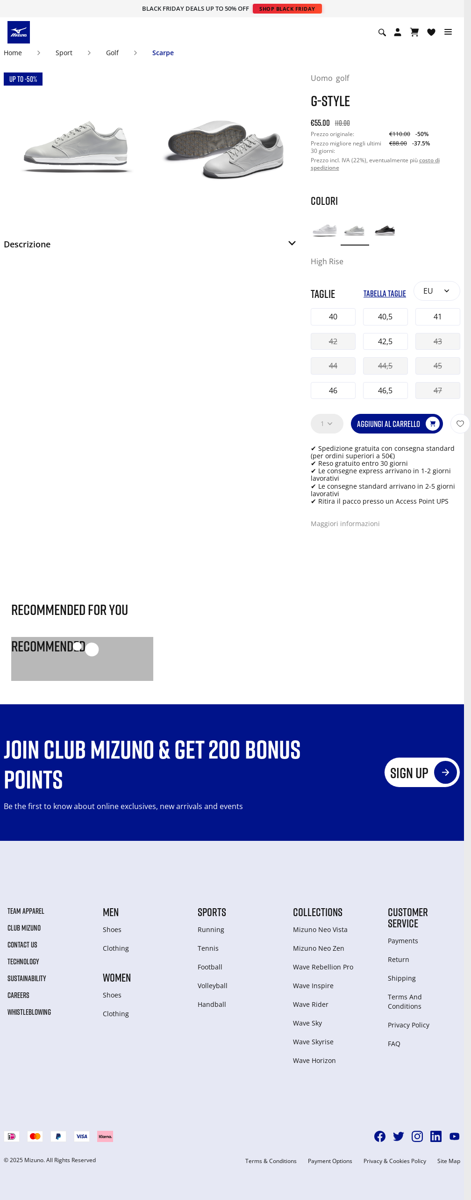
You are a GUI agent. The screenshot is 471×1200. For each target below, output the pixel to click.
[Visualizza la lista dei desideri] (431, 32)
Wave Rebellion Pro (323, 966)
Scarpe (163, 52)
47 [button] (438, 390)
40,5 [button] (385, 316)
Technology (23, 961)
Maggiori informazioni (345, 523)
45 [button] (438, 366)
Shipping (402, 978)
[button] (151, 247)
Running (211, 929)
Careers (18, 995)
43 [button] (438, 341)
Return (398, 959)
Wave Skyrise (313, 1041)
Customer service (408, 917)
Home (13, 52)
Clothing (116, 948)
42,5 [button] (385, 341)
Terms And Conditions (405, 1001)
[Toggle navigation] (448, 32)
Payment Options (330, 1161)
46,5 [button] (385, 390)
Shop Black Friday (287, 8)
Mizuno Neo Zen (318, 948)
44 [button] (333, 366)
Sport (64, 52)
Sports (212, 912)
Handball (212, 1004)
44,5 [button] (385, 366)
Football (210, 966)
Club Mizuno (24, 928)
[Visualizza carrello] (414, 32)
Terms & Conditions (271, 1161)
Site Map (448, 1161)
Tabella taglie (385, 293)
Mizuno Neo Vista (320, 929)
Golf (112, 52)
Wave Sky (307, 1023)
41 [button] (438, 316)
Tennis (208, 948)
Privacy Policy (408, 1024)
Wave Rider (310, 1004)
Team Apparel (25, 911)
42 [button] (333, 341)
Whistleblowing (29, 1012)
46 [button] (333, 390)
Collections (318, 912)
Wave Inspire (313, 985)
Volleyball (213, 985)
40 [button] (333, 316)
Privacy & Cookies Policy (395, 1161)
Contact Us (22, 944)
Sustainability (26, 978)
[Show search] (382, 32)
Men (111, 912)
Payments (403, 940)
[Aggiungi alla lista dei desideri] (460, 424)
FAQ (394, 1043)
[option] (325, 231)
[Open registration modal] (397, 32)
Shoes (112, 929)
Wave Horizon (314, 1060)
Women (117, 977)
